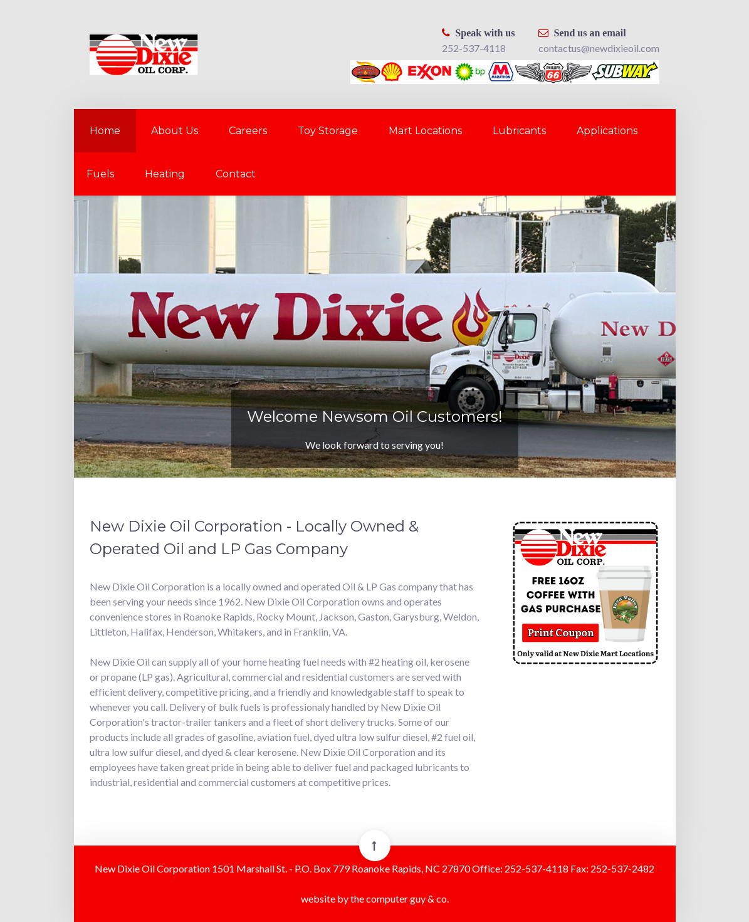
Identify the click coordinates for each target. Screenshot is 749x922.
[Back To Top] (374, 845)
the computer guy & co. (399, 898)
